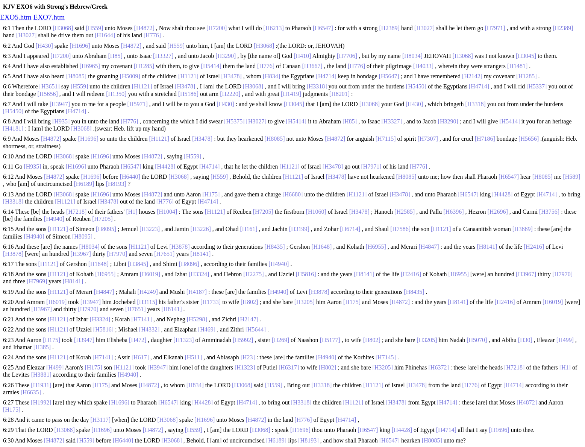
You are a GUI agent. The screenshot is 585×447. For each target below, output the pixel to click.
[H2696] (498, 211)
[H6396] (453, 211)
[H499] (565, 340)
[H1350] (116, 94)
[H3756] (549, 211)
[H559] (94, 28)
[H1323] (183, 340)
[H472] (137, 340)
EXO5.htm (16, 17)
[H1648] (321, 246)
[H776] (152, 35)
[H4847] (428, 246)
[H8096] (189, 264)
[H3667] (312, 66)
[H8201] (339, 94)
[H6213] (274, 28)
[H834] (271, 76)
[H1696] (80, 46)
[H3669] (522, 229)
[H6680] (292, 194)
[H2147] (248, 319)
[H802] (249, 302)
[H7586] (400, 229)
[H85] (115, 56)
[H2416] (534, 246)
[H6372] (439, 367)
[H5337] (536, 86)
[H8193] (116, 184)
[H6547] (323, 28)
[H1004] (167, 211)
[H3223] (149, 229)
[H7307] (428, 138)
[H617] (140, 357)
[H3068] (63, 28)
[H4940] (54, 219)
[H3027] (424, 28)
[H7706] (347, 56)
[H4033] (423, 66)
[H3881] (41, 374)
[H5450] (416, 86)
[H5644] (256, 329)
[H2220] (230, 94)
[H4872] (144, 28)
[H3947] (60, 104)
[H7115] (386, 138)
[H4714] (326, 76)
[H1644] (105, 35)
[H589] (571, 176)
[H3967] (81, 254)
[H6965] (90, 66)
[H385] (42, 347)
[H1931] (41, 385)
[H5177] (330, 340)
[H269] (280, 340)
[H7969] (37, 281)
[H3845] (138, 264)
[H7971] (495, 28)
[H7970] (117, 254)
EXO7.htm (49, 17)
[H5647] (389, 76)
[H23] (248, 357)
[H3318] (316, 86)
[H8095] (106, 229)
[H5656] (48, 94)
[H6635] (31, 392)
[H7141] (142, 319)
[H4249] (148, 292)
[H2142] (472, 76)
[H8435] (274, 246)
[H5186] (188, 94)
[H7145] (386, 357)
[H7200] (216, 28)
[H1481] (517, 66)
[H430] (44, 46)
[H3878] (179, 246)
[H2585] (404, 211)
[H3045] (526, 56)
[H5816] (306, 274)
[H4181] (13, 128)
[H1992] (41, 402)
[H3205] (304, 302)
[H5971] (137, 104)
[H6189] (84, 184)
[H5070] (477, 340)
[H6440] (130, 176)
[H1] (131, 211)
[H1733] (210, 302)
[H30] (525, 340)
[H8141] (487, 246)
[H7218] (76, 211)
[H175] (211, 194)
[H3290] (225, 56)
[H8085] (76, 76)
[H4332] (149, 329)
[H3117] (100, 420)
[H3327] (163, 56)
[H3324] (199, 274)
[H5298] (197, 319)
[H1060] (316, 211)
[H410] (302, 56)
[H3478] (231, 76)
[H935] (61, 121)
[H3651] (49, 86)
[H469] (206, 329)
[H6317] (289, 367)
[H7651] (164, 254)
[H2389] (389, 28)
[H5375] (234, 121)
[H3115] (147, 302)
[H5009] (130, 76)
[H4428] (165, 166)
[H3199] (299, 229)
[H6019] (150, 274)
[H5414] (211, 66)
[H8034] (412, 56)
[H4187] (196, 292)
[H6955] (376, 246)
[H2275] (253, 274)
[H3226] (201, 229)
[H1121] (188, 76)
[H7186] (485, 138)
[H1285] (144, 66)
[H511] (193, 357)
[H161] (248, 229)
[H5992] (243, 340)
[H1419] (291, 94)
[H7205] (263, 211)
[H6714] (350, 229)
